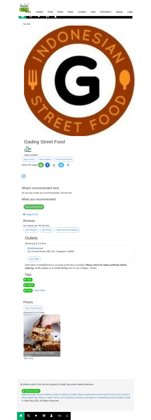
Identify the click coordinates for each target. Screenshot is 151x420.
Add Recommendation (67, 230)
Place (70, 12)
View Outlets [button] (45, 159)
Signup (119, 12)
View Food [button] (29, 159)
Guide (127, 397)
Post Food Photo (64, 159)
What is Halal (45, 397)
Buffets (48, 394)
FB (59, 415)
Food (50, 12)
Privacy (80, 397)
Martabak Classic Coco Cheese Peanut (39, 354)
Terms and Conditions (64, 397)
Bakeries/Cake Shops (32, 394)
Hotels (125, 394)
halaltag (30, 358)
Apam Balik (39, 290)
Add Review (31, 230)
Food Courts (115, 394)
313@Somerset (35, 248)
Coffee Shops (77, 394)
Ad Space (90, 397)
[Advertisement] (49, 371)
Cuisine (39, 12)
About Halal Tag (30, 397)
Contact (100, 397)
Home (28, 12)
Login (130, 12)
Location (82, 12)
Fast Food (102, 394)
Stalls (120, 397)
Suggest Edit (30, 214)
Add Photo (47, 230)
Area (93, 12)
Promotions (105, 12)
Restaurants (110, 397)
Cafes (56, 394)
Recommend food (34, 207)
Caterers (65, 394)
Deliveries (91, 394)
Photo (60, 12)
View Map (34, 259)
